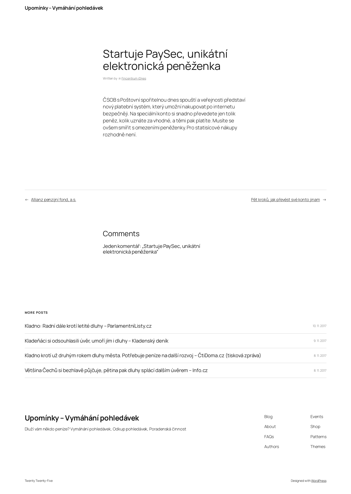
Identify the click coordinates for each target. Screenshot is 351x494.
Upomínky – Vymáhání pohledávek (64, 8)
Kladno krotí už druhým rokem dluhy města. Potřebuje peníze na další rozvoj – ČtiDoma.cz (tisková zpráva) (143, 355)
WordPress (318, 480)
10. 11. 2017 (319, 326)
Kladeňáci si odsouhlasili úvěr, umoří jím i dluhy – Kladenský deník (96, 341)
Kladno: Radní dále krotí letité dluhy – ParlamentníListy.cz (88, 326)
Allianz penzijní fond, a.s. (53, 199)
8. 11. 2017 (320, 355)
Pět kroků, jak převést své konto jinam (285, 199)
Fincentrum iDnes (134, 78)
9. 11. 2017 (320, 340)
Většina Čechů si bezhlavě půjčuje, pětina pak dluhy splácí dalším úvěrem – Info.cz (116, 370)
